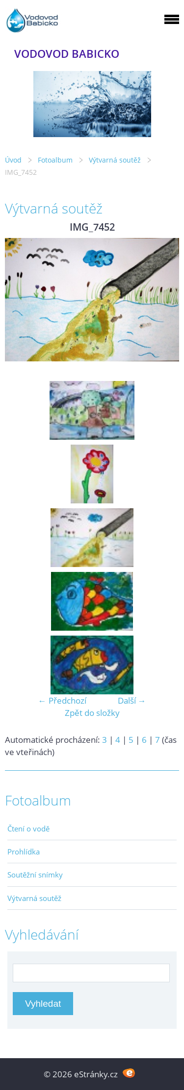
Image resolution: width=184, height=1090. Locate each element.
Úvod (13, 160)
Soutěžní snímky (35, 874)
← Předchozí (62, 700)
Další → (132, 700)
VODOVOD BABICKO (66, 53)
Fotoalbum (55, 160)
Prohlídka (23, 851)
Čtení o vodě (28, 828)
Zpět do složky (92, 712)
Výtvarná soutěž (116, 160)
